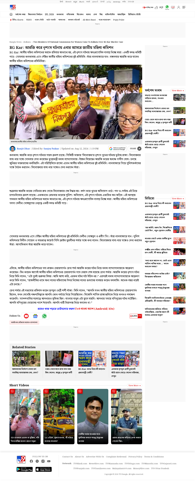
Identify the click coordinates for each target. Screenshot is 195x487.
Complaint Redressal (116, 456)
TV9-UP (131, 1)
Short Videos (19, 385)
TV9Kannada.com (114, 463)
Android (101, 309)
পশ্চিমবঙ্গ (70, 14)
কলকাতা (60, 14)
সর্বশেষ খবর (20, 14)
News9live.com (96, 463)
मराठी (88, 1)
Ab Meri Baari (89, 19)
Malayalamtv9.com (121, 468)
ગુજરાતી (95, 1)
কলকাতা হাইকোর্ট (74, 19)
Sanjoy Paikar (51, 149)
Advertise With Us (95, 456)
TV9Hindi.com (80, 463)
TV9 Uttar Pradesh (160, 468)
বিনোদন (80, 14)
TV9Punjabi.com (81, 468)
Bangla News (15, 42)
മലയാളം (116, 1)
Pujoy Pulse (118, 19)
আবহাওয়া (61, 19)
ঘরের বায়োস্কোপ (104, 19)
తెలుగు (81, 1)
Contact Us (67, 456)
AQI (161, 7)
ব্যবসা (88, 14)
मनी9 (124, 1)
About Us (79, 456)
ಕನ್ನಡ (75, 1)
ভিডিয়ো (149, 198)
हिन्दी (61, 1)
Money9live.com (141, 468)
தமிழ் (109, 1)
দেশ (95, 14)
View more (135, 385)
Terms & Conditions (154, 456)
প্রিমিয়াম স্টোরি (134, 14)
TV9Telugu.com (132, 463)
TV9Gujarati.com (168, 463)
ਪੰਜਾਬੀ (102, 1)
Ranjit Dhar (23, 149)
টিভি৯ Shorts (17, 19)
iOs (111, 309)
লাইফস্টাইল (110, 14)
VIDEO (29, 19)
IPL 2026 (49, 14)
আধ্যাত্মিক (121, 14)
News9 (68, 1)
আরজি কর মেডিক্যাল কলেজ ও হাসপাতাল (24, 322)
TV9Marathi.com (150, 463)
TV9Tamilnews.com (101, 468)
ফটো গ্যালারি (51, 19)
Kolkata (27, 42)
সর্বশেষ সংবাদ (153, 90)
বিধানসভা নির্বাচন (35, 14)
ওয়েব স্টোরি (39, 19)
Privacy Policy (135, 456)
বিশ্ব (101, 14)
